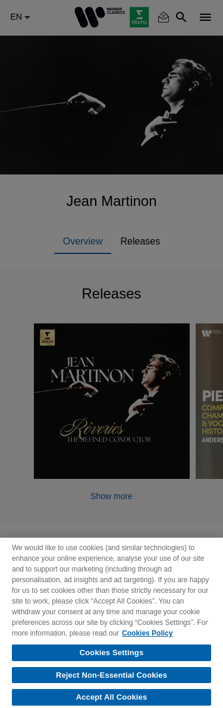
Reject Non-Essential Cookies (111, 680)
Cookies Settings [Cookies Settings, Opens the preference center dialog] (112, 657)
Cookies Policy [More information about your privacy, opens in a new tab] (147, 638)
